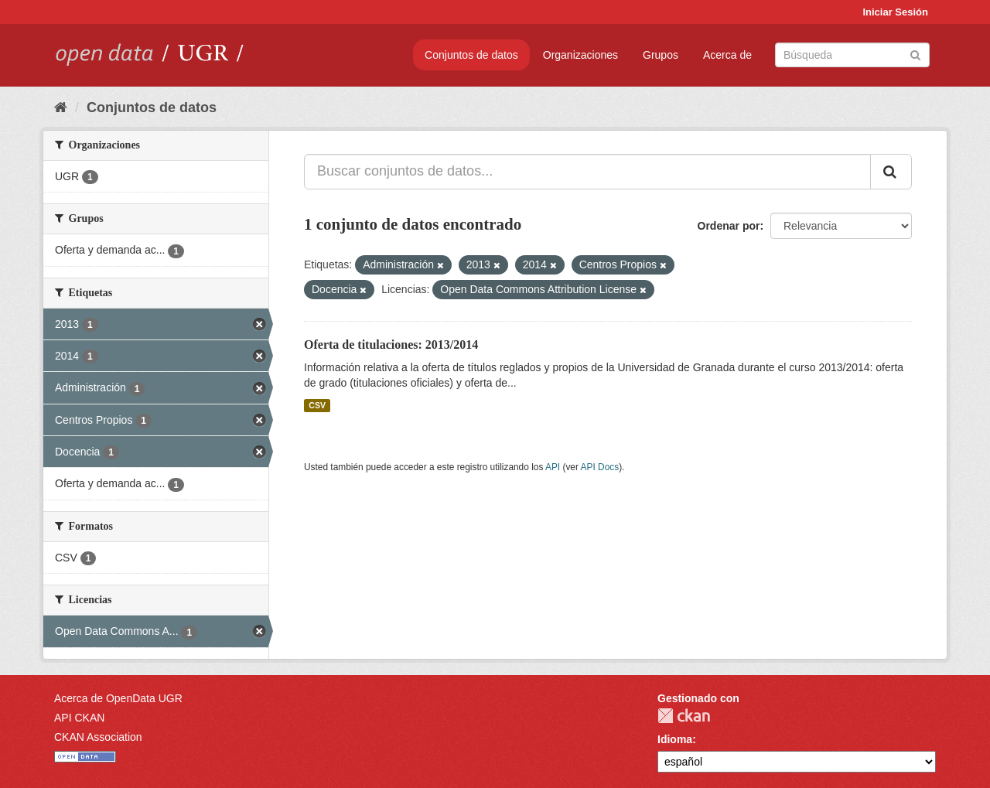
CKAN (683, 716)
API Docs (600, 467)
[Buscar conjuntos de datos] (852, 55)
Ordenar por (729, 226)
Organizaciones (580, 55)
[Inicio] (60, 107)
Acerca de (727, 55)
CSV (317, 405)
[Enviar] (915, 53)
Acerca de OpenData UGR (118, 698)
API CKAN (79, 717)
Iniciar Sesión (895, 12)
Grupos (660, 55)
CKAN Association (98, 737)
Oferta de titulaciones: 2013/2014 (391, 344)
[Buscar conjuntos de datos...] (587, 171)
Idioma (674, 739)
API (552, 467)
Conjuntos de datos (471, 55)
